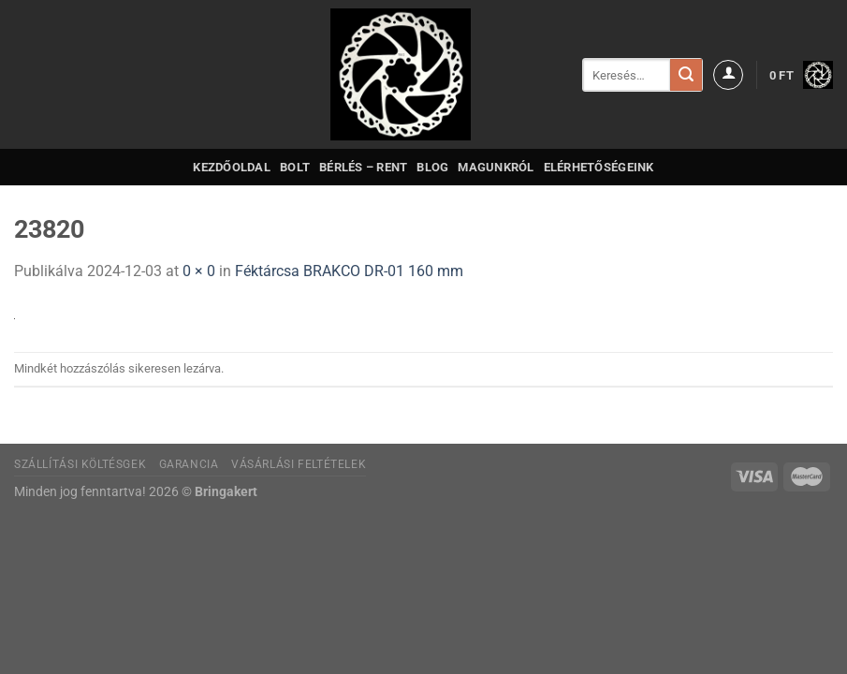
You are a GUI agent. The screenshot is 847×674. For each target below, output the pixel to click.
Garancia (189, 464)
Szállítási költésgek (80, 464)
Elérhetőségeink (599, 167)
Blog (432, 167)
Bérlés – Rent (363, 167)
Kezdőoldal (231, 167)
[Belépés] (728, 75)
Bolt (295, 167)
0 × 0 (199, 271)
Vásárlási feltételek (298, 464)
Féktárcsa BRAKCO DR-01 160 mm (349, 271)
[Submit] (686, 75)
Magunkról (495, 167)
